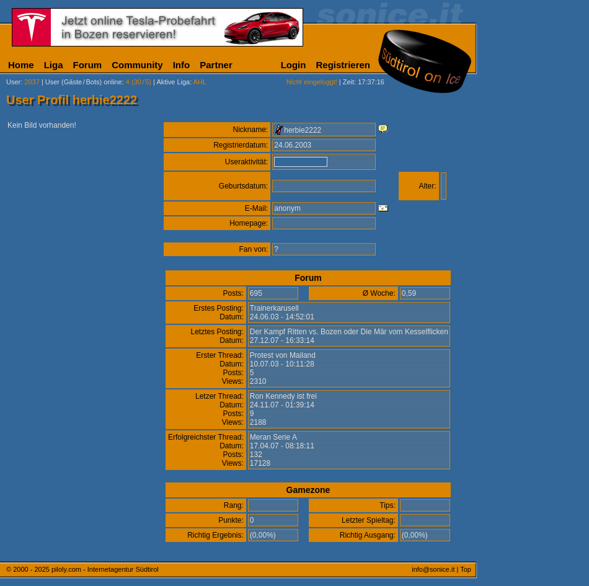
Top (465, 569)
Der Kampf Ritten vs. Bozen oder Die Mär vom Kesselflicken (349, 331)
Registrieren (343, 65)
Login (293, 65)
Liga (53, 65)
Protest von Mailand (283, 355)
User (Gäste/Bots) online (83, 82)
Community (137, 65)
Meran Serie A (273, 437)
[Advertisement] (536, 309)
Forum (87, 65)
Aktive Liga (173, 82)
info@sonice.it (433, 569)
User (13, 82)
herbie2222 (302, 130)
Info (181, 65)
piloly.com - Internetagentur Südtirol (105, 569)
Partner (216, 65)
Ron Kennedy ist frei (283, 396)
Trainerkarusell (274, 308)
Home (21, 65)
